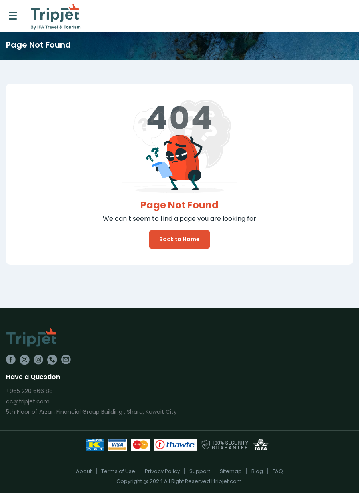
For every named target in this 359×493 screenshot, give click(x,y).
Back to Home (179, 239)
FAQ (278, 471)
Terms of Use (118, 471)
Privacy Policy (162, 471)
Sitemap (231, 471)
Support (199, 471)
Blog (257, 471)
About (84, 471)
